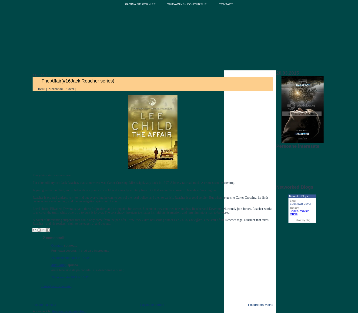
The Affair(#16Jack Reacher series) (77, 80)
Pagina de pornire (152, 304)
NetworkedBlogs (298, 196)
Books (294, 211)
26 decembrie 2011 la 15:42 (70, 277)
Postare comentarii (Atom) (69, 311)
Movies (304, 211)
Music (294, 214)
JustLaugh (59, 265)
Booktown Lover (300, 203)
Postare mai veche (260, 304)
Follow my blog (302, 220)
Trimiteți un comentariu (56, 286)
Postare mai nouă (44, 304)
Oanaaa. (57, 245)
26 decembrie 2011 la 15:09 (70, 258)
